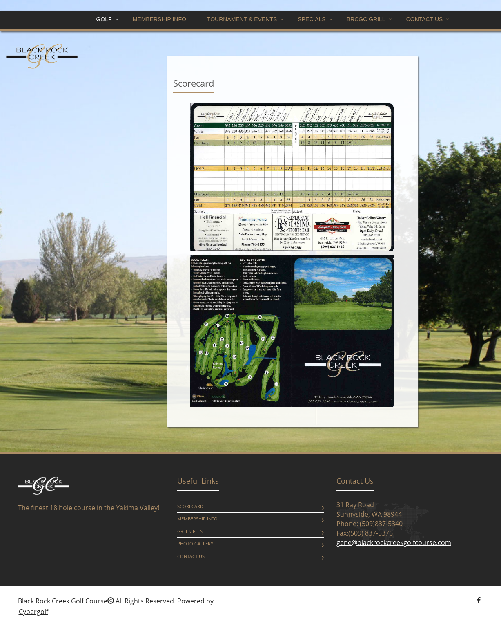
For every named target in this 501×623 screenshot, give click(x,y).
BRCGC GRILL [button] (366, 19)
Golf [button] (104, 19)
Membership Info (159, 19)
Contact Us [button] (424, 19)
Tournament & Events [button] (242, 19)
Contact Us (191, 556)
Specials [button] (311, 19)
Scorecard (190, 506)
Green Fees (190, 531)
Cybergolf (33, 611)
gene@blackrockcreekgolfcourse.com (393, 542)
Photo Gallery (195, 543)
